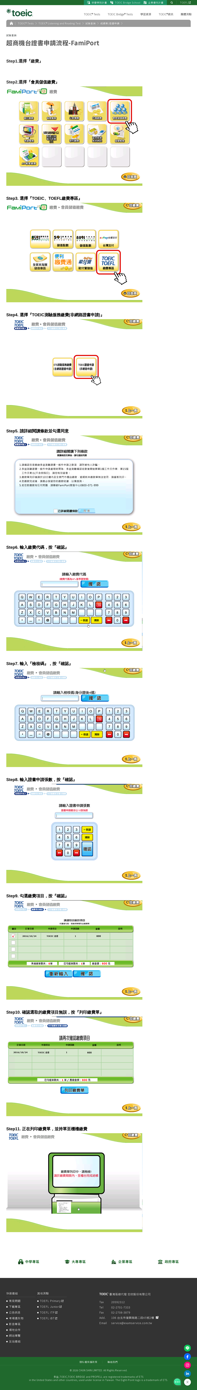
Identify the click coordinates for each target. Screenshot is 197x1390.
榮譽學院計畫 (97, 2)
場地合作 (15, 1330)
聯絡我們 (113, 1361)
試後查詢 (90, 23)
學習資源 (145, 14)
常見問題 (15, 1301)
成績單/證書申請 (109, 23)
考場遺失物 (16, 1318)
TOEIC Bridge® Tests (120, 14)
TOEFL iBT (47, 1318)
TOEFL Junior (49, 1307)
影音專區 (15, 1324)
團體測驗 (186, 14)
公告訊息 (15, 1312)
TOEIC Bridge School (125, 2)
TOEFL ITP (47, 1312)
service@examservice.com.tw (131, 1323)
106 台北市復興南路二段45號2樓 (132, 1318)
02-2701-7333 (120, 1307)
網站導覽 (15, 1335)
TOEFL (184, 2)
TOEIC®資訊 (166, 14)
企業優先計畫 (153, 2)
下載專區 (15, 1307)
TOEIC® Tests (92, 14)
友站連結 (15, 1341)
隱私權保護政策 (88, 1361)
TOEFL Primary (50, 1301)
